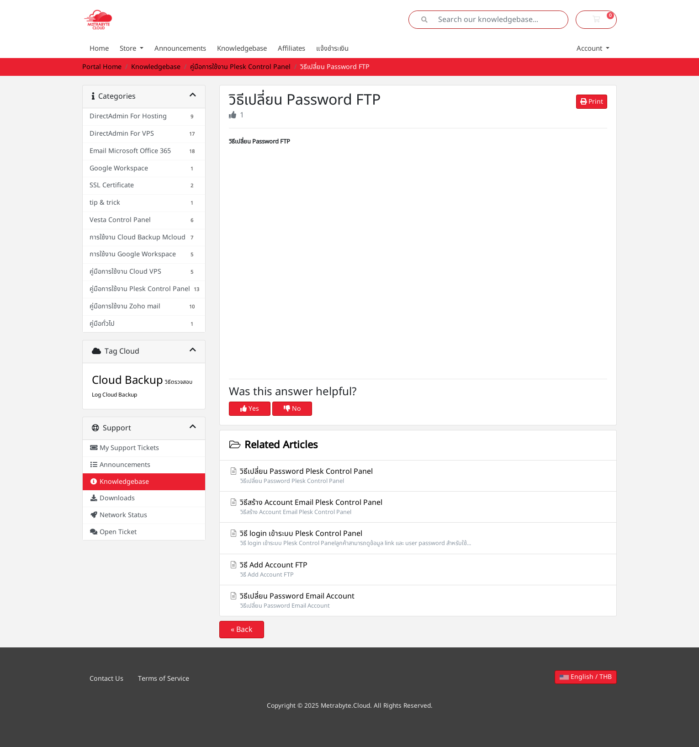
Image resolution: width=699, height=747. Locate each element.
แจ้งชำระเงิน (332, 48)
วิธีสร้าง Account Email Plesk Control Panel (418, 507)
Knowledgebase (242, 48)
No (292, 408)
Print (591, 101)
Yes (249, 408)
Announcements (180, 48)
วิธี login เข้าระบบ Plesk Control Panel (418, 538)
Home (99, 48)
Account (590, 48)
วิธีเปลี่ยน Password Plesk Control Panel (418, 476)
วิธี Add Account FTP (418, 569)
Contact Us (106, 678)
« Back (242, 629)
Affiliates (291, 48)
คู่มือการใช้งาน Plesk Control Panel (240, 67)
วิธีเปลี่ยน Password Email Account (418, 600)
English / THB (586, 677)
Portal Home (102, 67)
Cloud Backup (127, 380)
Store (129, 48)
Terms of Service (163, 678)
